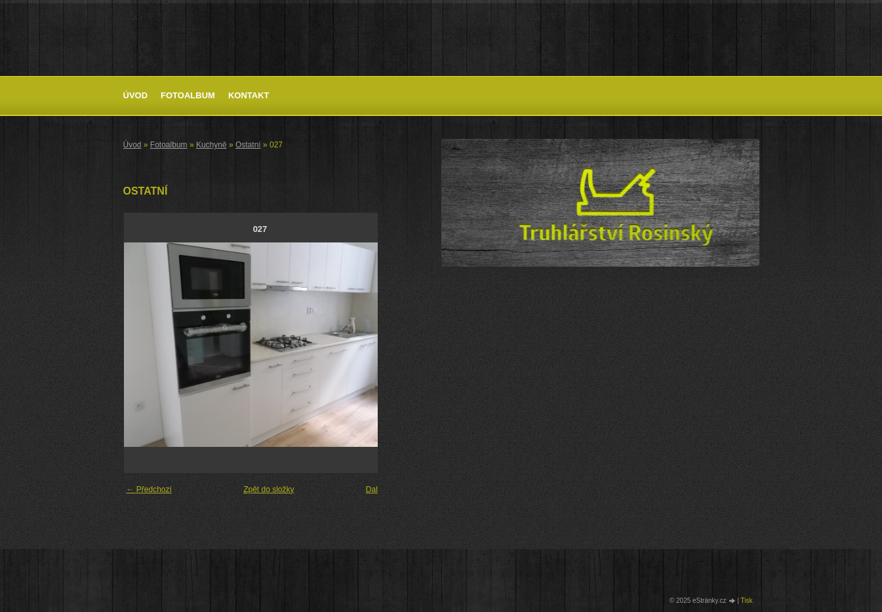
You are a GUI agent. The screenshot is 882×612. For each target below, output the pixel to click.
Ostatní (248, 144)
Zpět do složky (268, 489)
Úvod (135, 95)
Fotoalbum (188, 95)
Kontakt (249, 95)
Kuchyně (211, 144)
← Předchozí (149, 489)
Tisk (747, 600)
